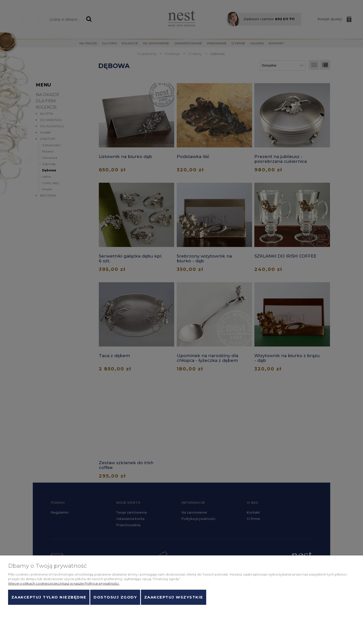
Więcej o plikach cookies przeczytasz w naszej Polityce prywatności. (63, 583)
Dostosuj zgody (115, 597)
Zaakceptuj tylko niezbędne (48, 597)
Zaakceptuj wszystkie (173, 597)
